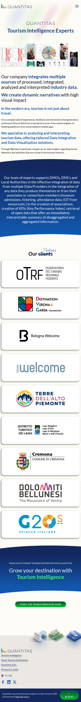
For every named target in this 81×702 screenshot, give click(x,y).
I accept (69, 695)
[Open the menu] (77, 6)
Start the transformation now (40, 604)
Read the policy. (22, 696)
